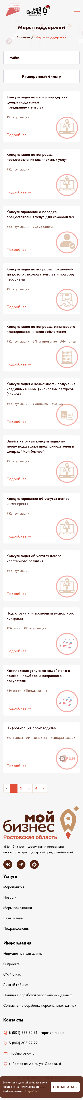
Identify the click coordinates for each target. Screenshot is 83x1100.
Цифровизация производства (31, 728)
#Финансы (68, 341)
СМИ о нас (12, 974)
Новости (9, 897)
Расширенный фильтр (41, 76)
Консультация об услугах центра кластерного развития (34, 558)
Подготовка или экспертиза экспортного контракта (40, 616)
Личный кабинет (15, 984)
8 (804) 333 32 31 (20, 1032)
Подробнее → (19, 134)
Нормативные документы (22, 953)
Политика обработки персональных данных (37, 995)
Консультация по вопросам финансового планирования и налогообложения (41, 329)
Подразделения (16, 928)
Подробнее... (32, 1091)
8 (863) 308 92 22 (20, 1043)
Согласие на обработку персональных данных (39, 1005)
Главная (23, 37)
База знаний (13, 918)
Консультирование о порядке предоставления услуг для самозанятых (40, 214)
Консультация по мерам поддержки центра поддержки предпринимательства (37, 102)
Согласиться (65, 1087)
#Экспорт (14, 628)
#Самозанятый (43, 227)
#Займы (58, 404)
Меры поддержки (17, 907)
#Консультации (18, 117)
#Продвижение (35, 690)
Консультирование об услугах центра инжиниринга (38, 501)
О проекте (11, 964)
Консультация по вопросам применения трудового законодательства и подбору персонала (41, 274)
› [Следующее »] (43, 788)
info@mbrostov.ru (19, 1053)
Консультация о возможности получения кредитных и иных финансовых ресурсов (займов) (41, 389)
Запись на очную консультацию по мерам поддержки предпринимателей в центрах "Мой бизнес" (40, 446)
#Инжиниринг (36, 738)
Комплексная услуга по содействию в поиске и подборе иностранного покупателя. (38, 676)
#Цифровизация (62, 738)
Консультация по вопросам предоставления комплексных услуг (37, 157)
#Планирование (44, 341)
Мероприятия (13, 887)
